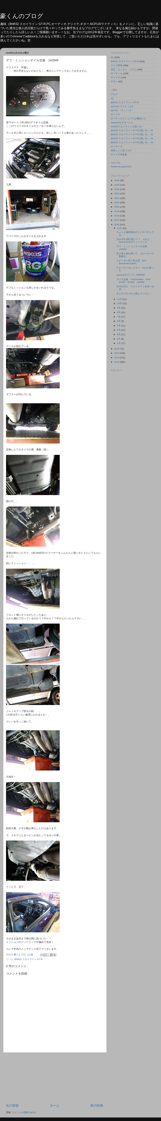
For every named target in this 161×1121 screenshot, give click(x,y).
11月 (119, 299)
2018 (117, 215)
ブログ (114, 94)
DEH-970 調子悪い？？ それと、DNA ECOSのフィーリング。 (134, 240)
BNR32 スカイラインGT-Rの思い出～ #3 (132, 138)
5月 (119, 325)
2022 (117, 198)
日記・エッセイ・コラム (124, 69)
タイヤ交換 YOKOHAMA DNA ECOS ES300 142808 (133, 280)
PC (112, 57)
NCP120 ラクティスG (122, 106)
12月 (119, 228)
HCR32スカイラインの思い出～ (127, 126)
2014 (117, 353)
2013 (117, 357)
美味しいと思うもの (121, 150)
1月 (119, 343)
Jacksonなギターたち (122, 122)
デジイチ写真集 (119, 154)
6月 (119, 321)
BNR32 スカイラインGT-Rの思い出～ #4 (132, 142)
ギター (114, 81)
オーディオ (116, 73)
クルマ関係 (116, 65)
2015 (117, 348)
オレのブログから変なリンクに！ (134, 293)
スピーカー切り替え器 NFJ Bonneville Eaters (132, 262)
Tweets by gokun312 (121, 166)
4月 (119, 330)
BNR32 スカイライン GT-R (28, 959)
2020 (117, 207)
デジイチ (115, 77)
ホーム (54, 1105)
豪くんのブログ (21, 16)
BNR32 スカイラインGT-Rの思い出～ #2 (132, 134)
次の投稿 (12, 1105)
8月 (119, 312)
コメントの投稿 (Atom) (24, 1112)
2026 (117, 180)
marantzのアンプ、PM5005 (130, 275)
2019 (117, 211)
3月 (119, 334)
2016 (117, 224)
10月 (119, 303)
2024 (117, 189)
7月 (119, 316)
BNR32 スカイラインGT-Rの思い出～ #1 (132, 130)
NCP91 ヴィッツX (121, 110)
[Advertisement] (54, 1078)
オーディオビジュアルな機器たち (128, 118)
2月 (119, 339)
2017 (117, 220)
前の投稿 (96, 1105)
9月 (119, 308)
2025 (117, 185)
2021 (117, 202)
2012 (117, 362)
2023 (117, 193)
